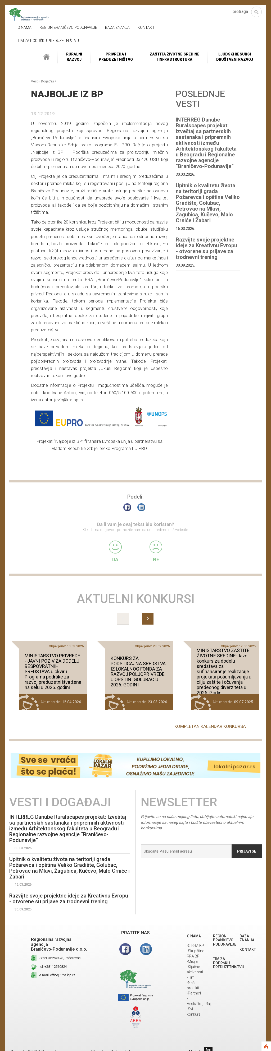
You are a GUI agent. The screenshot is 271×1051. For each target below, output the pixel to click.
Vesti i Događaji (42, 81)
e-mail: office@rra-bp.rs (57, 975)
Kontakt (146, 27)
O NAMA (24, 27)
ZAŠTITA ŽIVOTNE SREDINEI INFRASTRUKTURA (175, 57)
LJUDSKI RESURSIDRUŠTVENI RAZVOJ (234, 57)
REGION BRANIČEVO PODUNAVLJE (68, 27)
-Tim (191, 977)
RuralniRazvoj (74, 57)
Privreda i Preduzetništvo (116, 57)
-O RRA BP (195, 945)
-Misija (192, 961)
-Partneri (194, 993)
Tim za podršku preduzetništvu (48, 41)
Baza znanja (117, 27)
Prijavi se (246, 851)
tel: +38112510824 (53, 967)
